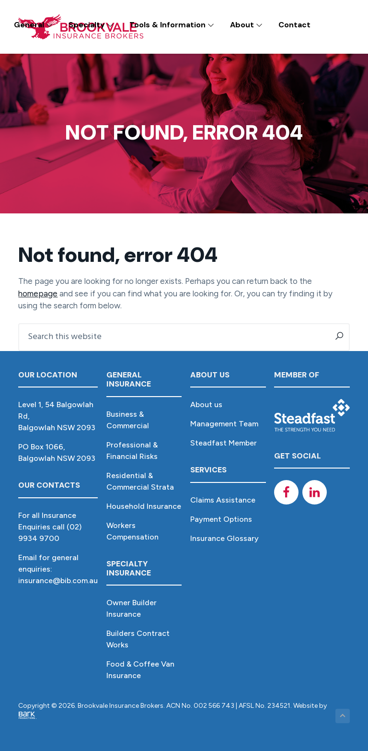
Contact (294, 25)
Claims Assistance (222, 500)
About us (206, 404)
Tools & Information (171, 25)
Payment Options (221, 519)
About (246, 25)
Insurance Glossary (224, 538)
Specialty (91, 25)
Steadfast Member (223, 442)
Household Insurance (143, 506)
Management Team (224, 423)
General (33, 25)
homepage (38, 293)
